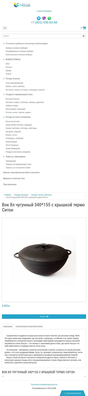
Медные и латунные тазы (14, 178)
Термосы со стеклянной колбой (18, 168)
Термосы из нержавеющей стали (18, 164)
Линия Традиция (12, 145)
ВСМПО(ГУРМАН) (11, 59)
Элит (8, 64)
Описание (7, 327)
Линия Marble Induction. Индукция (19, 125)
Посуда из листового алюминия (18, 152)
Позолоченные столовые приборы (19, 55)
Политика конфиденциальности (44, 384)
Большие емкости (13, 99)
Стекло (8, 74)
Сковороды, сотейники (14, 138)
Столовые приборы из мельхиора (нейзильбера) (25, 43)
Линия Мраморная (13, 148)
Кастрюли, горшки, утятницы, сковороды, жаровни (25, 90)
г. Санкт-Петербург (44, 11)
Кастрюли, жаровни (13, 132)
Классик (9, 67)
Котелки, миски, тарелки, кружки (18, 112)
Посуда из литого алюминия (16, 117)
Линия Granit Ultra (13, 121)
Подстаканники (9, 184)
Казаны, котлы (11, 135)
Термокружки (11, 161)
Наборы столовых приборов (17, 48)
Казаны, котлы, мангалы (15, 86)
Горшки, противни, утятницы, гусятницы (21, 128)
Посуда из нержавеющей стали (18, 94)
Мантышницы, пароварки (15, 109)
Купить (44, 317)
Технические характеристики (29, 327)
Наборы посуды (12, 106)
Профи (8, 70)
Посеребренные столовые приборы (19, 51)
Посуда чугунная (11, 78)
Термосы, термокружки (14, 156)
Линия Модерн (11, 142)
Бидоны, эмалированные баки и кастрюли (21, 172)
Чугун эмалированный (14, 83)
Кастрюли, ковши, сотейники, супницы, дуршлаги (25, 102)
